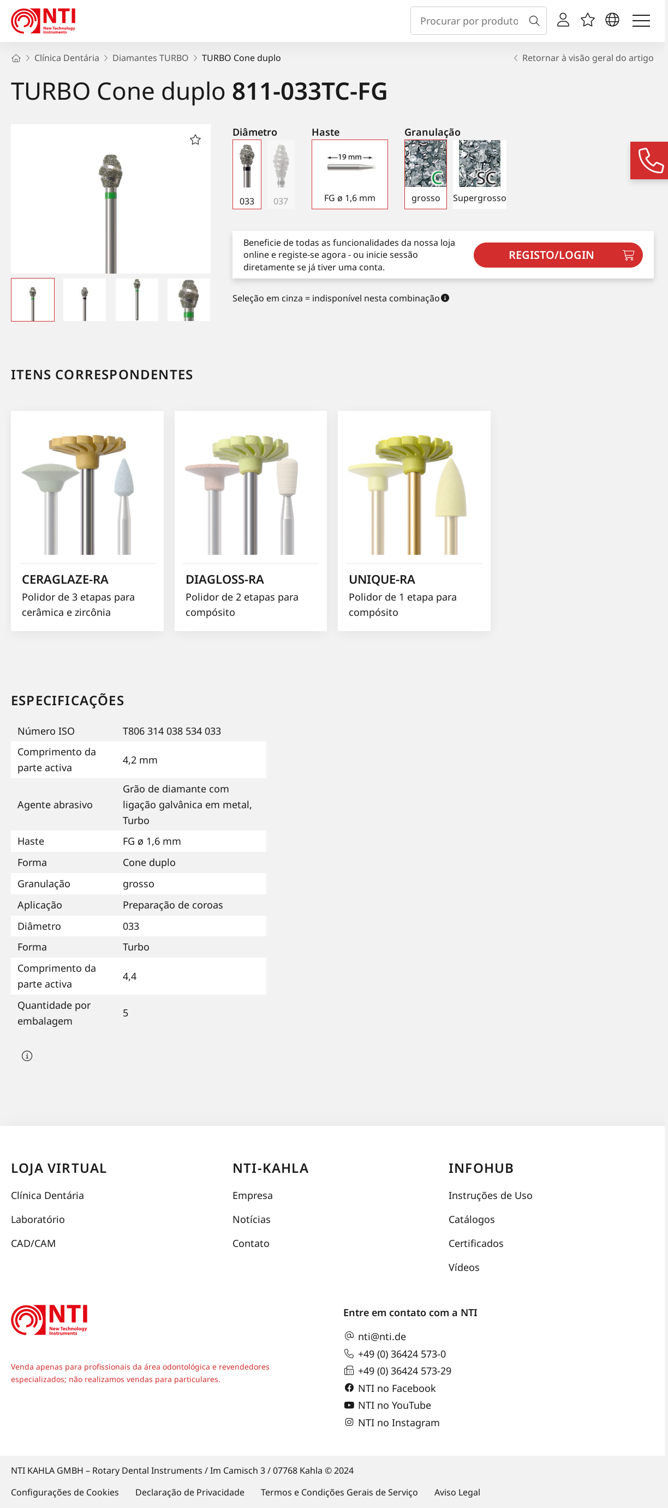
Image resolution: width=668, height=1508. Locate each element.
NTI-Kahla (270, 1168)
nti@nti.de (374, 1336)
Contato (251, 1243)
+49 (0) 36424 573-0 (394, 1354)
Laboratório (38, 1219)
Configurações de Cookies (65, 1492)
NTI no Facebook (389, 1388)
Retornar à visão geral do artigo (582, 57)
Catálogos (472, 1219)
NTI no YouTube (387, 1406)
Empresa (252, 1195)
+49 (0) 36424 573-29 (397, 1371)
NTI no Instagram (391, 1422)
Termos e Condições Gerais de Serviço (339, 1492)
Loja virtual (59, 1168)
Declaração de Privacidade (189, 1492)
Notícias (251, 1219)
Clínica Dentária (47, 1195)
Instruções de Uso (491, 1195)
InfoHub (481, 1168)
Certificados (476, 1243)
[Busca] (536, 20)
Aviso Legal (457, 1492)
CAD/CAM (33, 1243)
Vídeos (464, 1267)
